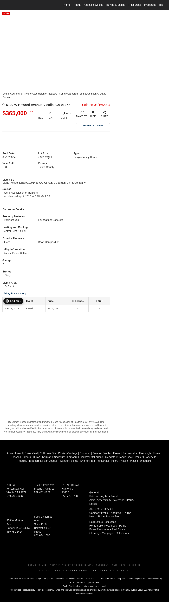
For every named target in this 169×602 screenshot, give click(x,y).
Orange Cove (125, 457)
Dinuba (107, 453)
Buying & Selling (115, 4)
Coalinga (72, 453)
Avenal (19, 453)
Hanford (26, 457)
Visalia (124, 460)
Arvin (10, 453)
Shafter (84, 460)
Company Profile (99, 513)
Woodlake (146, 460)
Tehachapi (103, 460)
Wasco (134, 460)
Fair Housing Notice (126, 565)
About (77, 4)
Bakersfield (31, 453)
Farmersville (130, 453)
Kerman (46, 457)
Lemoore (72, 457)
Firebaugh (145, 453)
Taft (93, 460)
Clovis (61, 453)
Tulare (114, 460)
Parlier (139, 457)
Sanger (64, 460)
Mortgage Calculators (115, 533)
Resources (135, 4)
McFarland (97, 457)
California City (48, 453)
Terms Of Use (37, 565)
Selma (74, 460)
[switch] (81, 115)
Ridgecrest (35, 460)
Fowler (157, 453)
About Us (116, 513)
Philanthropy (105, 516)
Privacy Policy (60, 565)
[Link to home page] (7, 5)
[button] (13, 301)
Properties (150, 4)
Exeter (117, 453)
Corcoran (85, 453)
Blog (161, 4)
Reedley (22, 460)
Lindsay (84, 457)
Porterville (150, 457)
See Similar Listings (93, 125)
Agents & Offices (93, 4)
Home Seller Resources (103, 525)
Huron (36, 457)
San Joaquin (51, 460)
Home (67, 4)
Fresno (15, 457)
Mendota (110, 457)
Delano (96, 453)
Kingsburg (59, 457)
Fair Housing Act (98, 496)
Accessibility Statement (110, 500)
